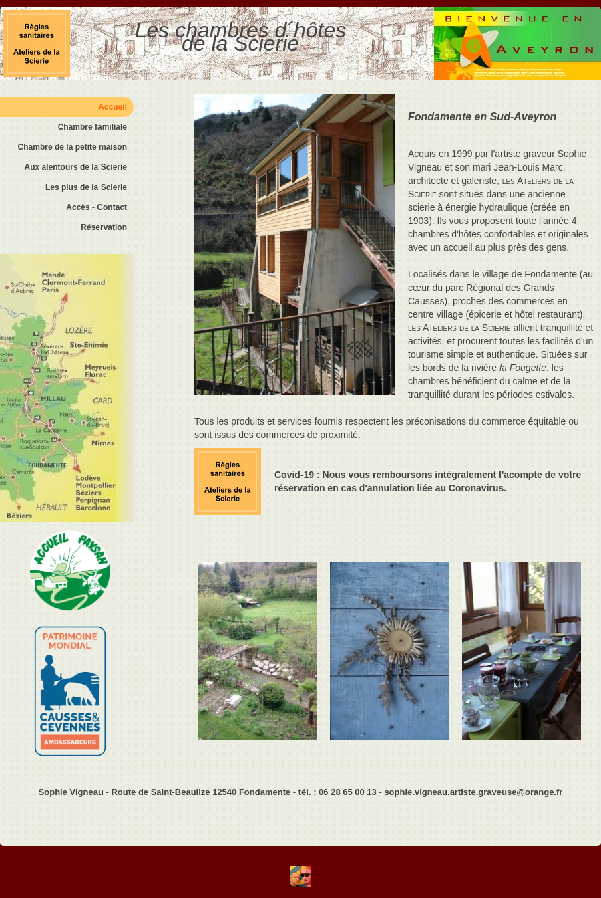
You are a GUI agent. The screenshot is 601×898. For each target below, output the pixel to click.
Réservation (104, 227)
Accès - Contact (96, 207)
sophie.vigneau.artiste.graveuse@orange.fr (473, 792)
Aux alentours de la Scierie (76, 167)
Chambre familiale (92, 127)
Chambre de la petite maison (72, 147)
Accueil (112, 107)
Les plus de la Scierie (86, 187)
